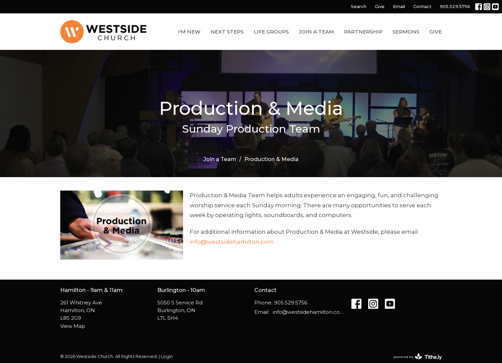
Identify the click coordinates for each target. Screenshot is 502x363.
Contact (422, 6)
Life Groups (271, 31)
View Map (72, 326)
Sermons (406, 31)
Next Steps (227, 31)
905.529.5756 (455, 6)
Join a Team (316, 31)
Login (167, 356)
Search (358, 6)
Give (380, 6)
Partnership (363, 31)
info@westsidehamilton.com (232, 241)
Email (399, 6)
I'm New (189, 31)
